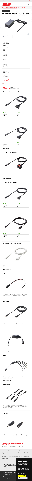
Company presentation (7, 460)
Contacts (17, 450)
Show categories (6, 10)
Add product (6, 80)
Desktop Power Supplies (13, 7)
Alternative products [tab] (15, 88)
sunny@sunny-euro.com (12, 476)
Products (6, 7)
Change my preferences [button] (23, 477)
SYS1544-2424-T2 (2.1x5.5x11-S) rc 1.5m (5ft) (10, 8)
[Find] (23, 0)
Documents (11, 450)
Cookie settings (5, 458)
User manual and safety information (9, 464)
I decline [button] (24, 475)
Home (3, 7)
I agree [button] (20, 475)
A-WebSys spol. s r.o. (10, 478)
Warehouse (22, 450)
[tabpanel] (16, 265)
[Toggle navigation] (28, 4)
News (14, 450)
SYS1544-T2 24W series (21, 7)
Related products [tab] (6, 88)
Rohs (4, 467)
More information (6, 148)
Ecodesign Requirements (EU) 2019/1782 (10, 465)
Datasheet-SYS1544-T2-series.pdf (10, 83)
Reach (5, 466)
